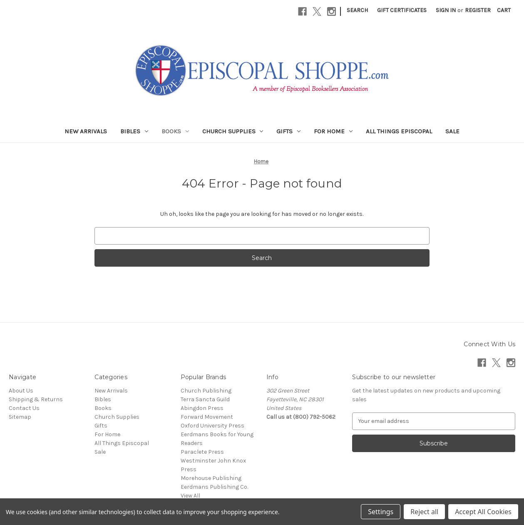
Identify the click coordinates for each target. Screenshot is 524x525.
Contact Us (24, 408)
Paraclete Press (202, 451)
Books (175, 131)
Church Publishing (206, 390)
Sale (452, 131)
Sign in (446, 10)
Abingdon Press (202, 408)
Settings (380, 511)
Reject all (424, 511)
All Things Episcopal (399, 131)
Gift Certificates (402, 10)
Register (478, 10)
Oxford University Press (212, 425)
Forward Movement (207, 416)
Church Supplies (232, 131)
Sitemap (20, 416)
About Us (21, 390)
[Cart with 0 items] (503, 10)
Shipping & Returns (36, 399)
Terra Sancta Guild (205, 399)
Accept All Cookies (483, 511)
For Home (333, 131)
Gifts (288, 131)
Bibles (134, 131)
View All (190, 495)
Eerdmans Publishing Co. (214, 486)
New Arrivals (86, 131)
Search (357, 10)
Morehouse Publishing (211, 478)
